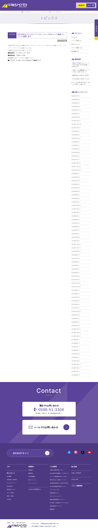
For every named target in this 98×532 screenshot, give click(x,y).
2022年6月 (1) (75, 262)
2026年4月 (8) (75, 106)
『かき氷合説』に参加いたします (80, 79)
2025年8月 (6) (75, 135)
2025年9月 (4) (75, 131)
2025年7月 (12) (75, 138)
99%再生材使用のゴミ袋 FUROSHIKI (59, 483)
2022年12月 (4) (75, 244)
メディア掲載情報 (76, 486)
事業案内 (31, 467)
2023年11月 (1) (75, 209)
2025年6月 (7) (75, 142)
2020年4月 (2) (75, 325)
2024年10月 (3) (75, 170)
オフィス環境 (10, 492)
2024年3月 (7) (75, 195)
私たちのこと (11, 473)
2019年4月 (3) (75, 354)
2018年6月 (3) (75, 375)
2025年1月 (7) (75, 159)
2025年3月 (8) (75, 152)
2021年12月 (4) (75, 283)
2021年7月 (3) (75, 297)
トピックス (74, 479)
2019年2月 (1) (75, 357)
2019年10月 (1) (75, 336)
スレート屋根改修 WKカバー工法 (58, 476)
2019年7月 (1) (75, 347)
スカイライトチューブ (55, 496)
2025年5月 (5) (75, 145)
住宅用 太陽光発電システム (57, 470)
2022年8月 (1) (75, 255)
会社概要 (9, 476)
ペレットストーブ (32, 483)
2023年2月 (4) (75, 237)
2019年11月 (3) (75, 332)
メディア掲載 (76, 48)
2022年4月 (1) (75, 269)
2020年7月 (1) (75, 315)
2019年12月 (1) (75, 329)
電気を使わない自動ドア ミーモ (58, 480)
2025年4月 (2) (75, 149)
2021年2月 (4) (75, 304)
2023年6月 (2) (75, 226)
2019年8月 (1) (75, 343)
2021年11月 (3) (75, 286)
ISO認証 (9, 499)
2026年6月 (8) (75, 99)
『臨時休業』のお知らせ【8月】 (80, 75)
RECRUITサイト (21, 453)
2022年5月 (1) (75, 265)
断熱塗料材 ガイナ (54, 493)
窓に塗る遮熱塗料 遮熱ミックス (58, 486)
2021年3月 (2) (75, 301)
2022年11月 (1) (75, 248)
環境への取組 (10, 496)
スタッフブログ (76, 473)
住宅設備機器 (31, 476)
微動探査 (52, 509)
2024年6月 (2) (75, 184)
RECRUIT (81, 5)
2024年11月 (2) (75, 166)
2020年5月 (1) (75, 322)
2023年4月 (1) (75, 230)
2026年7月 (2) (75, 96)
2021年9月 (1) (75, 290)
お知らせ (75, 44)
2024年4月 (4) (75, 191)
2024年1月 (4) (75, 202)
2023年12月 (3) (75, 205)
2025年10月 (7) (75, 128)
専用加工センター (11, 489)
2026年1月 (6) (75, 117)
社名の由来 (9, 486)
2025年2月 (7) (75, 156)
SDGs (74, 37)
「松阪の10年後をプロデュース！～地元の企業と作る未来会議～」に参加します (80, 64)
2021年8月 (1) (75, 294)
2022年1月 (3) (75, 279)
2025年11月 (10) (76, 124)
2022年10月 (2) (75, 251)
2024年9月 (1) (75, 173)
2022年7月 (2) (75, 258)
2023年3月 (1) (75, 234)
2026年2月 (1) (75, 113)
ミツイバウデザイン (34, 489)
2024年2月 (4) (75, 198)
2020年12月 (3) (75, 311)
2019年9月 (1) (75, 339)
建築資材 (30, 473)
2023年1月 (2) (75, 241)
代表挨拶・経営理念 (12, 479)
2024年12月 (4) (75, 163)
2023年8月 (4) (75, 219)
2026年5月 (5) (75, 103)
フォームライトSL (54, 489)
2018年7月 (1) (75, 371)
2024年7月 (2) (75, 181)
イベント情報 (76, 41)
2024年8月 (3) (75, 177)
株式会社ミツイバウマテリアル (14, 5)
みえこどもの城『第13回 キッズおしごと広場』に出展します (80, 83)
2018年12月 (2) (75, 364)
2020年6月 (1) (75, 318)
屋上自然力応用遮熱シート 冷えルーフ (59, 473)
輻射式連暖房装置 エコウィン (57, 499)
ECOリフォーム (32, 480)
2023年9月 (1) (75, 216)
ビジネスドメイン (11, 483)
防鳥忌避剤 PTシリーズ (56, 506)
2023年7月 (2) (75, 223)
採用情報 (75, 51)
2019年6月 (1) (75, 350)
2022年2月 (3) (75, 276)
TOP (8, 467)
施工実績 (74, 467)
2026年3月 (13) (75, 110)
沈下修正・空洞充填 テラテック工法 (59, 502)
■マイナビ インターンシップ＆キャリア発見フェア (24, 60)
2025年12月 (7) (75, 120)
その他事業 (53, 467)
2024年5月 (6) (75, 188)
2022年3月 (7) (75, 272)
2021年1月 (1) (75, 308)
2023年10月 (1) (75, 212)
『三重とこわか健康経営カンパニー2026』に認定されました (80, 71)
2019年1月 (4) (75, 361)
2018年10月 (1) (75, 368)
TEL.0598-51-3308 (37, 526)
